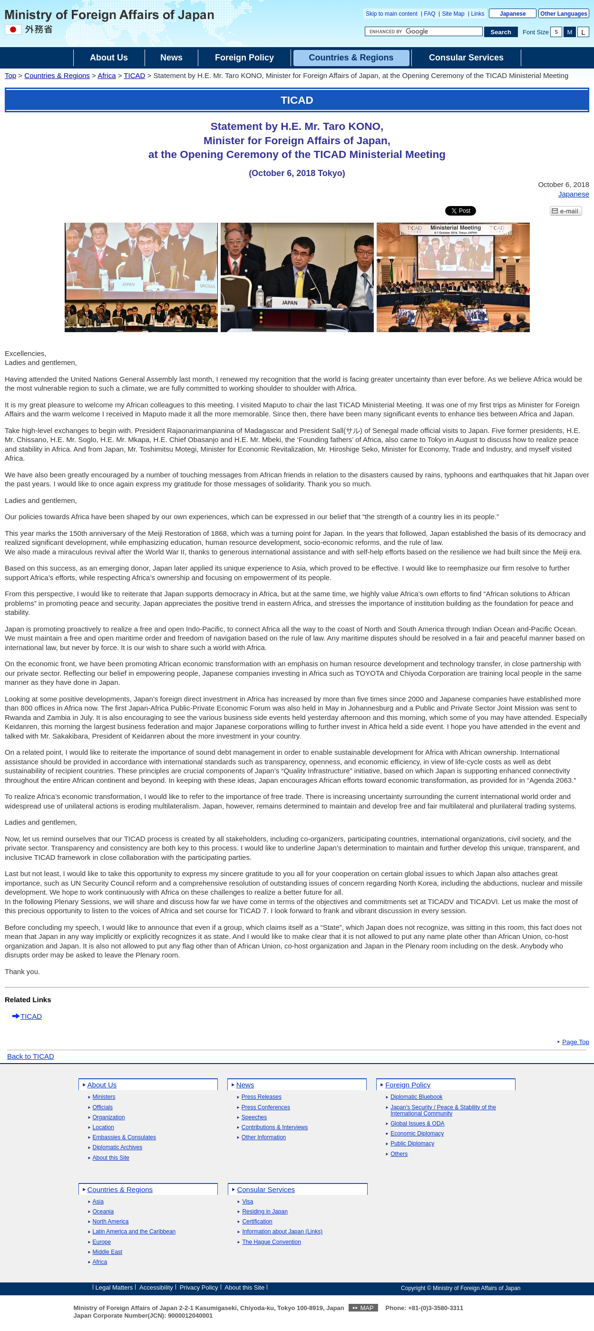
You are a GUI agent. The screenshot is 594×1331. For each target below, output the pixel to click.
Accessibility (156, 1287)
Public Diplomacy (412, 1144)
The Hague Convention (271, 1242)
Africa (106, 75)
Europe (102, 1242)
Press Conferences (266, 1107)
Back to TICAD (30, 1056)
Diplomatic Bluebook (416, 1097)
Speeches (254, 1117)
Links (478, 13)
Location (103, 1127)
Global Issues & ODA (417, 1124)
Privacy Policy (199, 1287)
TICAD (134, 75)
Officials (103, 1107)
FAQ (430, 13)
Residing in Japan (264, 1212)
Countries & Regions (57, 75)
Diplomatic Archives (118, 1147)
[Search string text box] (424, 31)
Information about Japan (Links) (282, 1232)
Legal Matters (114, 1287)
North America (111, 1222)
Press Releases (262, 1097)
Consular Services (266, 1189)
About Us (102, 1085)
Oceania (103, 1212)
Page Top (575, 1042)
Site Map (453, 13)
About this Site (111, 1158)
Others (399, 1154)
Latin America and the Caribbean (134, 1232)
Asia (98, 1202)
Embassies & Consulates (124, 1137)
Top (10, 75)
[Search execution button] (501, 32)
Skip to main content (392, 13)
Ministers (104, 1097)
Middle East (108, 1252)
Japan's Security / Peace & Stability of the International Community (443, 1110)
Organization (109, 1117)
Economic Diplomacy (417, 1134)
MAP (366, 1307)
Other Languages (563, 13)
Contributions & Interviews (275, 1127)
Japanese (513, 13)
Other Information (264, 1137)
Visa (247, 1202)
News (245, 1085)
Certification (257, 1222)
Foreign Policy (407, 1085)
